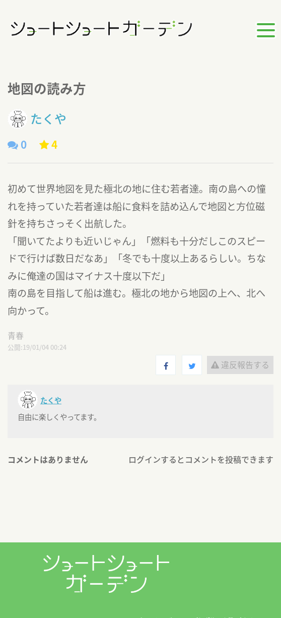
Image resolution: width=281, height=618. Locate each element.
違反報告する (240, 364)
